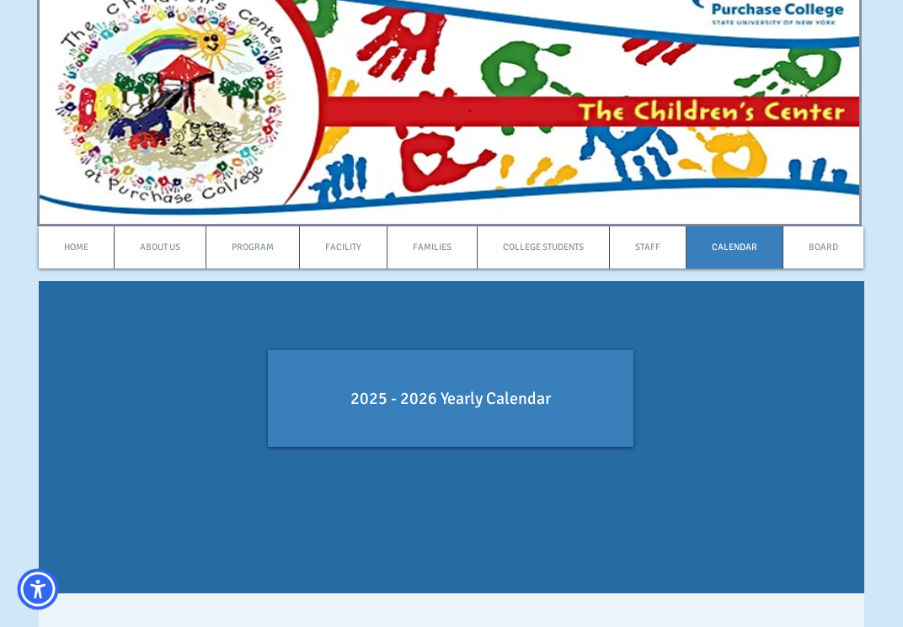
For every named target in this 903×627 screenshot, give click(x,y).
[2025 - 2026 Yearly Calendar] (450, 398)
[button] (38, 589)
